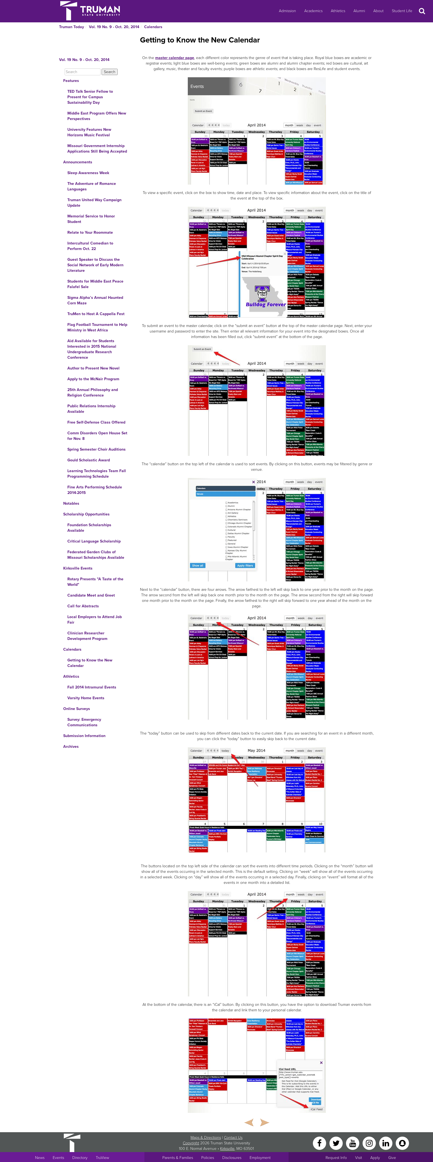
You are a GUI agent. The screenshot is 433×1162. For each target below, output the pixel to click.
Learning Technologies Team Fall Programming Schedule (96, 474)
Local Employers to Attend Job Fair (94, 620)
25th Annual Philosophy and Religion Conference (92, 392)
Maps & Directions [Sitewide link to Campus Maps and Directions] (206, 1137)
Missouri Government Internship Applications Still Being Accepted (97, 148)
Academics (313, 11)
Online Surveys (76, 708)
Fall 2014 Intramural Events (91, 687)
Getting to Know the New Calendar (89, 663)
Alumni (359, 11)
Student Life (402, 11)
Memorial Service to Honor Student (91, 219)
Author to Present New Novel (93, 368)
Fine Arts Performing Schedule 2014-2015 (94, 490)
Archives (71, 746)
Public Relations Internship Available (91, 409)
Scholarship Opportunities (86, 514)
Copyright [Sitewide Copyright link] (191, 1143)
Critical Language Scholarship (94, 541)
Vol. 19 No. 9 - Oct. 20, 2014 (114, 27)
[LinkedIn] (386, 1142)
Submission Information (84, 735)
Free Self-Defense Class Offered (96, 422)
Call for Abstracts (83, 606)
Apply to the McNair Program (93, 379)
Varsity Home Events (85, 698)
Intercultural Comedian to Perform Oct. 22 (90, 246)
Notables (71, 503)
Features (71, 80)
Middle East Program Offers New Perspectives (96, 116)
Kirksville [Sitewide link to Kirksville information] (227, 1148)
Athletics (338, 11)
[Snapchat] (402, 1142)
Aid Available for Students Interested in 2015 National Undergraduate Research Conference (91, 349)
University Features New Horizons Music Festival (89, 132)
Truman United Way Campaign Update (94, 203)
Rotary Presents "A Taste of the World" (95, 582)
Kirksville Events (78, 568)
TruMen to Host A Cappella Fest (96, 314)
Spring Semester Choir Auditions (96, 449)
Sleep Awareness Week (88, 173)
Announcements (77, 162)
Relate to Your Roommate (90, 232)
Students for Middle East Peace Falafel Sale (95, 284)
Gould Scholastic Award (88, 460)
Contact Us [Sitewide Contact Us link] (233, 1137)
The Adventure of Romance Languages (91, 186)
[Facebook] (320, 1142)
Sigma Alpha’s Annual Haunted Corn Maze (95, 300)
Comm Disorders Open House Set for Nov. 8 (97, 436)
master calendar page (174, 57)
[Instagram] (369, 1142)
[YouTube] (353, 1142)
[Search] (83, 71)
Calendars (153, 27)
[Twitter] (336, 1142)
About (378, 11)
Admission (287, 11)
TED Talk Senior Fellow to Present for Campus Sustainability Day (90, 97)
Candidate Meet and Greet (91, 595)
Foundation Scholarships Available (89, 528)
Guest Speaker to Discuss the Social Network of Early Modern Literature (95, 265)
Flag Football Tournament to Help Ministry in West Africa (97, 327)
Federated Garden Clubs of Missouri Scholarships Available (95, 555)
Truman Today (71, 27)
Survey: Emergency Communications (84, 722)
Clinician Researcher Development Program (87, 636)
